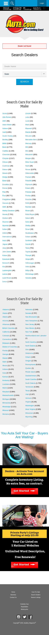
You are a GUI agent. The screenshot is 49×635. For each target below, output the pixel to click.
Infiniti (4, 233)
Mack (27, 125)
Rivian (27, 211)
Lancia (4, 274)
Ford (4, 196)
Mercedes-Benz (31, 140)
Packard (28, 177)
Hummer (5, 222)
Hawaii (4, 358)
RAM (27, 203)
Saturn (27, 218)
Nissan (27, 169)
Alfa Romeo (6, 117)
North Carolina (30, 342)
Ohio (27, 350)
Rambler (28, 207)
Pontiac (28, 196)
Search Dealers (35, 595)
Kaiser (4, 255)
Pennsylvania (30, 364)
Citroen (5, 162)
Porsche (28, 199)
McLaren (28, 136)
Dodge (4, 177)
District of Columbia (9, 347)
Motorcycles (24, 609)
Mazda (27, 132)
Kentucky (5, 380)
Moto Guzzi (29, 162)
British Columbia (8, 328)
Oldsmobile (29, 173)
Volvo (27, 267)
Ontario (28, 357)
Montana (5, 414)
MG (26, 147)
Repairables (24, 606)
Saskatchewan (30, 376)
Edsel (4, 181)
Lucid (27, 121)
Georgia (5, 354)
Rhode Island (30, 372)
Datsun (5, 169)
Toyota (27, 252)
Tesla (27, 248)
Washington (29, 406)
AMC (4, 121)
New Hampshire (31, 321)
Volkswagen (29, 263)
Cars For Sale (36, 592)
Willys (27, 270)
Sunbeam (29, 240)
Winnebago (29, 274)
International (7, 237)
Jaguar (5, 244)
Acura (4, 113)
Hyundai (5, 225)
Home (13, 592)
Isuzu (4, 240)
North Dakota (30, 346)
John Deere (6, 252)
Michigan (5, 399)
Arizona (5, 321)
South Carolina (30, 379)
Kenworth (6, 263)
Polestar (28, 192)
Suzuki (27, 244)
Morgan (28, 158)
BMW (4, 143)
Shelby (27, 225)
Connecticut (6, 339)
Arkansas (5, 324)
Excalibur (5, 184)
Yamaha (28, 278)
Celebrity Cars (24, 604)
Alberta (5, 317)
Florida (5, 351)
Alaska (4, 313)
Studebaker (29, 233)
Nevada (28, 313)
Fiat (3, 192)
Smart (27, 229)
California (6, 332)
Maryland (5, 392)
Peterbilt (28, 181)
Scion (27, 222)
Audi (4, 132)
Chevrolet (6, 155)
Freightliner (6, 199)
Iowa (4, 373)
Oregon (28, 361)
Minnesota (6, 403)
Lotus (27, 117)
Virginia (28, 402)
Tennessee (29, 387)
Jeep (4, 248)
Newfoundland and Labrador (36, 336)
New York (28, 332)
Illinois (4, 366)
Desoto (5, 173)
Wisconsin (29, 413)
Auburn (5, 128)
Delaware (6, 343)
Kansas (5, 377)
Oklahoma (29, 353)
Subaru (28, 237)
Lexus (4, 282)
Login (42, 3)
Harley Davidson (8, 211)
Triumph (28, 255)
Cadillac (5, 151)
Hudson (5, 218)
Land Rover (6, 278)
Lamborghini (7, 270)
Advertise (13, 595)
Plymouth (28, 184)
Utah (27, 394)
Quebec (28, 368)
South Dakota (30, 383)
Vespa (27, 259)
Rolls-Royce (29, 214)
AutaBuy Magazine (29, 623)
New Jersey (29, 324)
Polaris (27, 188)
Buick (4, 147)
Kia (3, 267)
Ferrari (4, 188)
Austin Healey (7, 136)
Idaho (4, 362)
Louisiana (6, 384)
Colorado (5, 336)
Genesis (5, 203)
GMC (4, 207)
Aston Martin (7, 125)
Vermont (28, 398)
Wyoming (28, 417)
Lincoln (28, 113)
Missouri (5, 410)
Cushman (6, 166)
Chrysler (5, 158)
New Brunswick (31, 317)
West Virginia (30, 409)
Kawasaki (6, 259)
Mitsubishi (29, 155)
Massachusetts (8, 395)
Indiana (5, 369)
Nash (27, 166)
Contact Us (13, 597)
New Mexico (29, 328)
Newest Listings (36, 597)
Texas (27, 391)
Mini (26, 151)
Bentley (5, 140)
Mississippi (6, 407)
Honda (4, 214)
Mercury (28, 143)
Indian (4, 229)
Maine (4, 388)
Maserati (28, 128)
